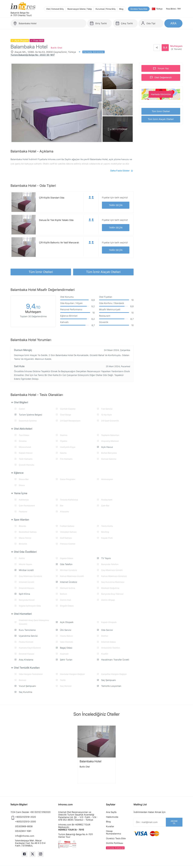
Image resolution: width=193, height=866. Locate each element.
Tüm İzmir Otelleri (161, 111)
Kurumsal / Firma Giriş (105, 9)
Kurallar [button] (110, 826)
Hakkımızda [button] (112, 817)
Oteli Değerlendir (163, 77)
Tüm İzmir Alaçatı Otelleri (161, 119)
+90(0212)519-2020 (25, 817)
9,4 (33, 306)
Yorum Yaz (163, 68)
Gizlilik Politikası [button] (114, 843)
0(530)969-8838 (24, 826)
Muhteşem (176, 48)
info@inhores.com (24, 836)
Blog (121, 9)
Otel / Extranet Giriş (55, 9)
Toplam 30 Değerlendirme (33, 316)
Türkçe (157, 9)
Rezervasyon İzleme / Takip (79, 9)
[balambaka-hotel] (48, 23)
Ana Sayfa (111, 812)
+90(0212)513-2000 (25, 821)
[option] (96, 754)
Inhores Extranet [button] (115, 848)
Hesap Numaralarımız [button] (113, 832)
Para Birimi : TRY (173, 9)
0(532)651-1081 (23, 831)
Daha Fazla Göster (120, 170)
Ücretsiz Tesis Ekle (138, 9)
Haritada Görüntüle (161, 94)
